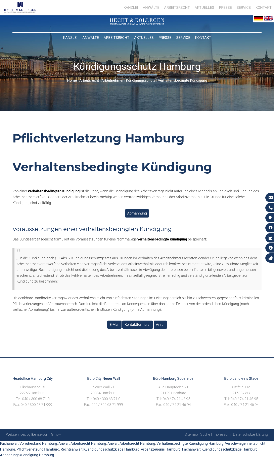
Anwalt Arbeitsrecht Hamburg (82, 443)
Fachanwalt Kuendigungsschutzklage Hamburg (220, 449)
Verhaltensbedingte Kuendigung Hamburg (190, 443)
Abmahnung (137, 213)
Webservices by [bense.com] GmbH (33, 434)
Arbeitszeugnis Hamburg (161, 449)
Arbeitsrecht (116, 37)
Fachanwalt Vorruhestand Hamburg (28, 443)
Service (183, 37)
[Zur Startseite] (137, 23)
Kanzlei (70, 37)
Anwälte (90, 37)
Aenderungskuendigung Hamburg (27, 455)
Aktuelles (144, 37)
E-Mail (114, 324)
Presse (164, 37)
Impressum (222, 434)
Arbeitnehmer (112, 80)
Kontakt (203, 37)
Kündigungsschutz (140, 80)
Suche (205, 434)
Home (72, 80)
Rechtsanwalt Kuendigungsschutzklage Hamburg (100, 449)
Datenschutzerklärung (250, 434)
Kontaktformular (138, 324)
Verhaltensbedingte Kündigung (182, 80)
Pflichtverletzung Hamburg (37, 449)
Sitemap (191, 434)
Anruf (160, 324)
